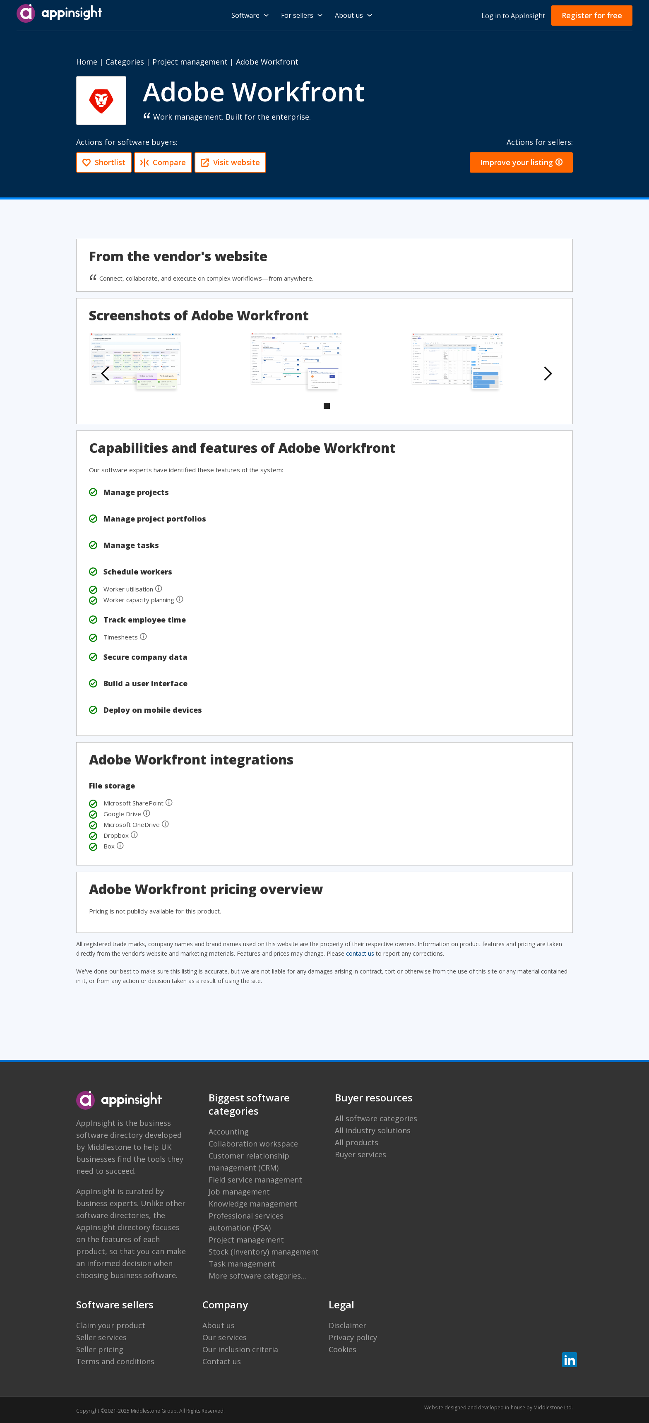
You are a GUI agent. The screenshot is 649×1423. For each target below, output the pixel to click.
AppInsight (95, 1123)
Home (86, 62)
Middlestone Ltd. (553, 1407)
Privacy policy (353, 1337)
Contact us (221, 1361)
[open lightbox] (135, 363)
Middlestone (109, 1147)
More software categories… (258, 1276)
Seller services (101, 1337)
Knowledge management (253, 1204)
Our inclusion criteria (240, 1349)
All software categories (376, 1118)
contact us (360, 953)
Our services (224, 1337)
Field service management (255, 1180)
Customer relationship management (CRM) (249, 1162)
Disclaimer (347, 1325)
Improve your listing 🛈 (521, 162)
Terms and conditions (115, 1361)
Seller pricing (99, 1349)
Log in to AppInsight (513, 15)
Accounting (229, 1132)
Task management (242, 1264)
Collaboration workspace (253, 1144)
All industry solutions (373, 1130)
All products (356, 1142)
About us (218, 1325)
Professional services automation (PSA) (246, 1222)
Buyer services (360, 1154)
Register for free (592, 15)
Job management (239, 1192)
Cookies (342, 1349)
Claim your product (110, 1325)
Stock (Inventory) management (264, 1252)
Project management (190, 62)
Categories (125, 62)
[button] (105, 373)
